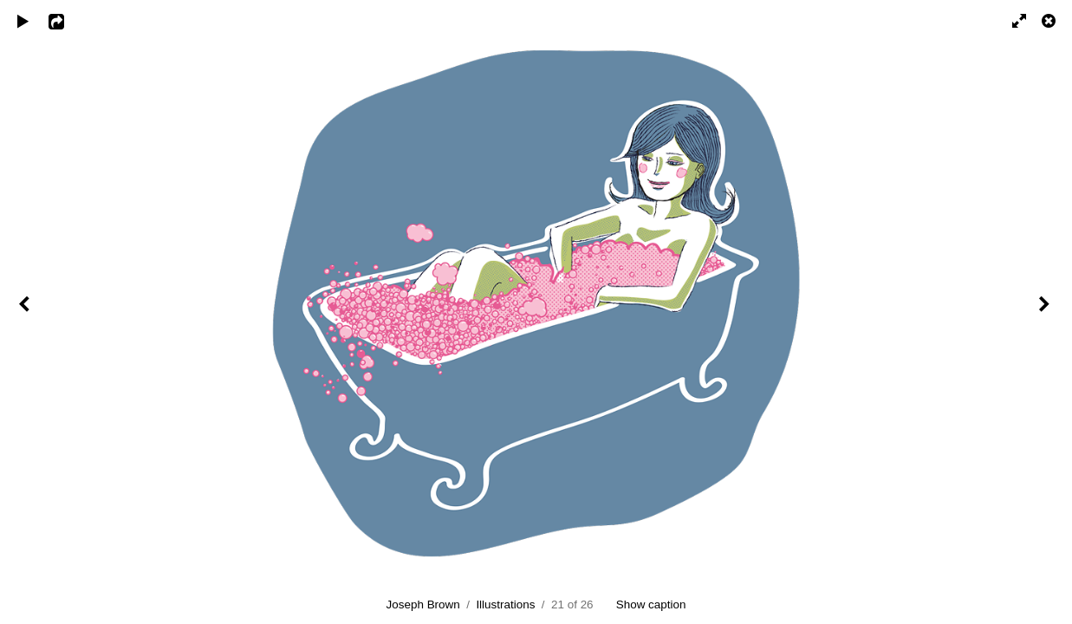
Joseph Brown (423, 604)
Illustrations (505, 604)
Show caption (651, 604)
